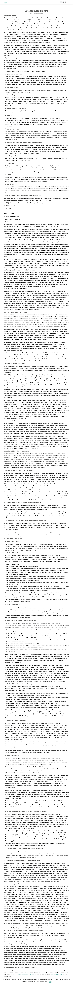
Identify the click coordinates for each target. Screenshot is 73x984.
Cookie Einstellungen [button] (42, 981)
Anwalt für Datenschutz (56, 974)
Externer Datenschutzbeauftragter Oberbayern (22, 974)
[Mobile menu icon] (68, 2)
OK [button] (50, 981)
